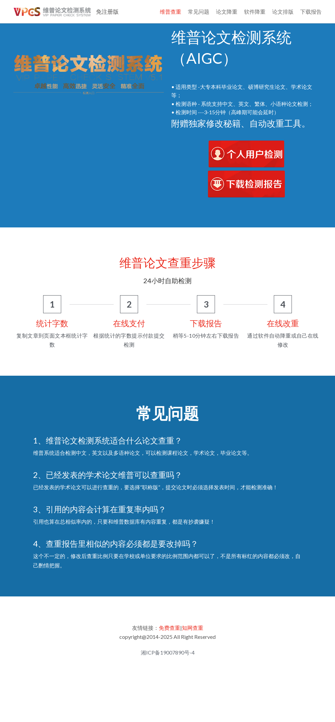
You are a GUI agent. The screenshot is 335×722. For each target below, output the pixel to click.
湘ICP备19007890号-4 (168, 676)
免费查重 (169, 651)
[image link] (246, 176)
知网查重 (192, 651)
